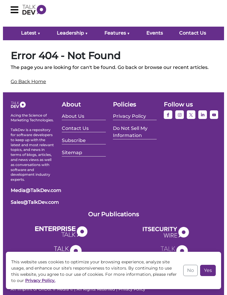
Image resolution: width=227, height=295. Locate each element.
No (190, 270)
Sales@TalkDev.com (35, 202)
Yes (208, 270)
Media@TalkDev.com (36, 190)
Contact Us (192, 33)
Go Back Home (28, 81)
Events (154, 33)
